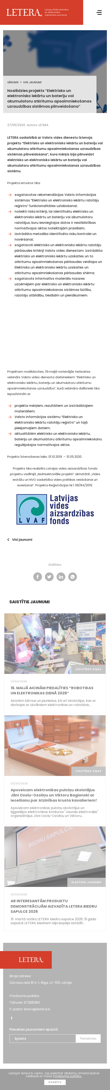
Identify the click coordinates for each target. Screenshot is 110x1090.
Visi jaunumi (32, 82)
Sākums (13, 82)
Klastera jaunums (86, 882)
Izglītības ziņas (88, 669)
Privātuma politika (24, 996)
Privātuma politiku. (67, 1076)
